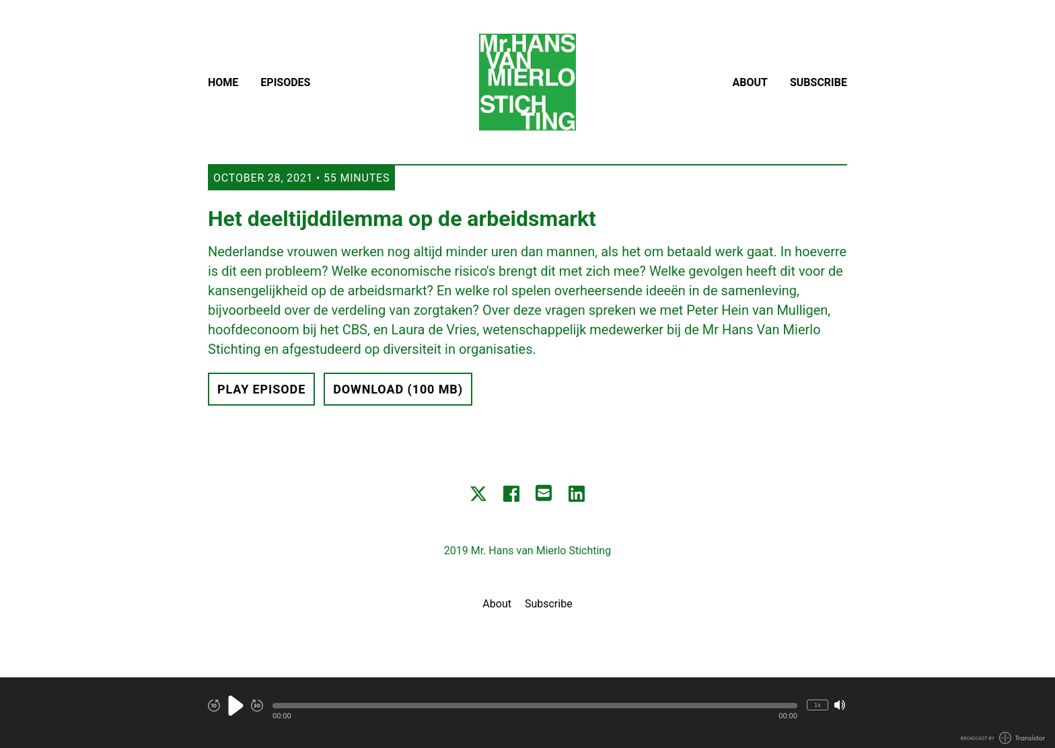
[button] (534, 705)
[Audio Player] (527, 712)
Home (223, 82)
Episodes (285, 82)
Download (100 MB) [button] (398, 389)
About (750, 82)
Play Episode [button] (261, 389)
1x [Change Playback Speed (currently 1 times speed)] (817, 704)
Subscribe (818, 82)
